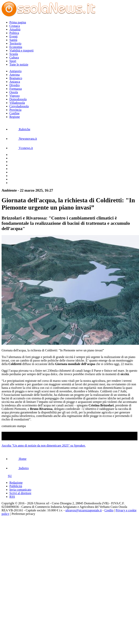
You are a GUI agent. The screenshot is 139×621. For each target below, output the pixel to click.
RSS (12, 496)
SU (7, 476)
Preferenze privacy (23, 513)
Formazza (15, 88)
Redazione (16, 482)
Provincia (15, 109)
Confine (14, 113)
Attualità (14, 29)
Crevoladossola (19, 106)
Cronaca (14, 26)
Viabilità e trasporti (21, 50)
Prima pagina (17, 22)
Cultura (14, 57)
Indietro (19, 468)
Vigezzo (14, 95)
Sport (12, 61)
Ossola (13, 92)
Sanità (13, 40)
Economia (15, 47)
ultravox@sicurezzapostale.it (83, 510)
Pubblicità (15, 486)
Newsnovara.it (23, 138)
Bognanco (15, 78)
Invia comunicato (20, 489)
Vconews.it (21, 148)
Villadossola (17, 102)
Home (17, 458)
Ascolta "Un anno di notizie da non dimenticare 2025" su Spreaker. (44, 445)
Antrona (14, 74)
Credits (108, 510)
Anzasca (14, 81)
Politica (14, 33)
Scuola (13, 54)
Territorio (15, 43)
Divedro (14, 85)
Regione (14, 116)
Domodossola (18, 99)
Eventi (13, 36)
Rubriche (19, 129)
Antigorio (15, 71)
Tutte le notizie (18, 64)
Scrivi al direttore (20, 493)
